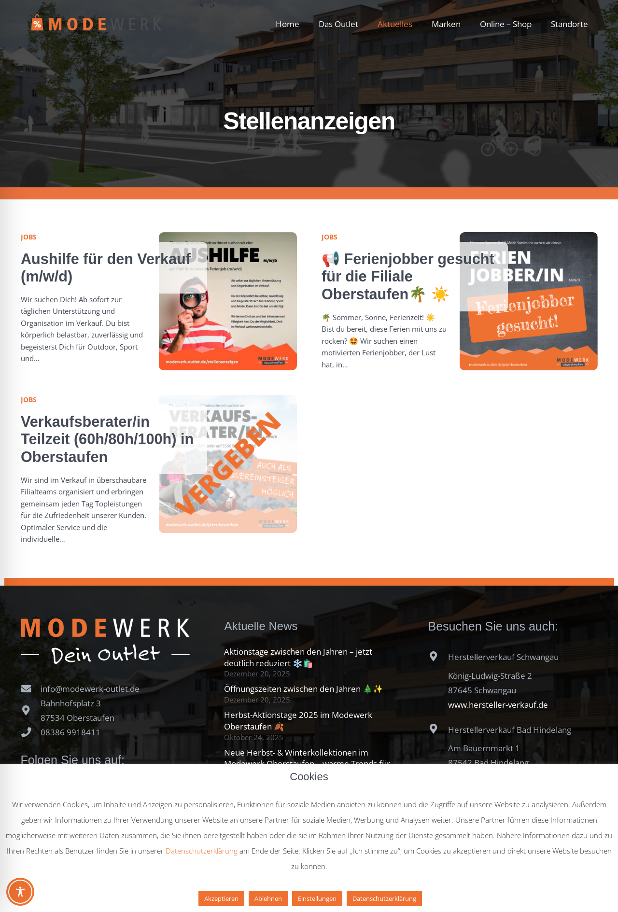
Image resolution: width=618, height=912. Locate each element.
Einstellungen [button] (317, 898)
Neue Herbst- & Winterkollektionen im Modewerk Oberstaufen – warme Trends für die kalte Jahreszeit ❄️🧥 (307, 764)
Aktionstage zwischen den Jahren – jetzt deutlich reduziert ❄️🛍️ (298, 657)
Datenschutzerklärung (202, 851)
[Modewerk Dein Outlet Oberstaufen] (96, 24)
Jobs (29, 236)
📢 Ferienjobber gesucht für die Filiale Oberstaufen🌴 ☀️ (408, 276)
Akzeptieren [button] (221, 898)
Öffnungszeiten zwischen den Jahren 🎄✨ (303, 688)
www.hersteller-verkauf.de (498, 704)
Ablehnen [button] (268, 898)
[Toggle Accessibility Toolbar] (20, 892)
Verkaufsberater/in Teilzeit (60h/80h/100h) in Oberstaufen (107, 439)
